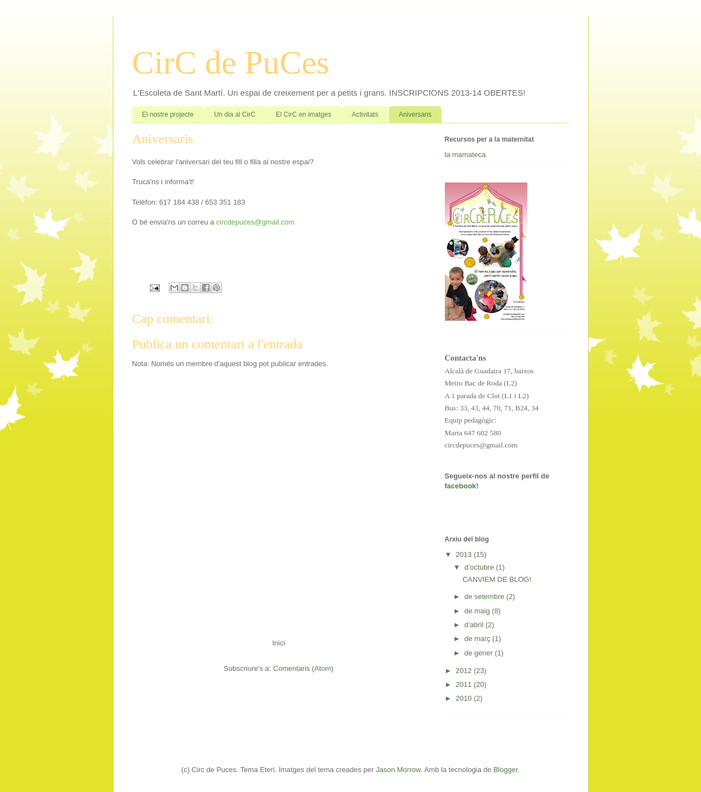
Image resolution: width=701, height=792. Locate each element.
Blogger (506, 769)
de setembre (485, 596)
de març (478, 638)
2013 (465, 554)
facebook (460, 486)
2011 (465, 684)
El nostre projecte (168, 114)
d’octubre (480, 567)
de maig (478, 611)
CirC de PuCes (231, 62)
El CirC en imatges (303, 114)
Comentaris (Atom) (303, 668)
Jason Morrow (398, 769)
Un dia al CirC (235, 114)
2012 (465, 670)
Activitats (365, 114)
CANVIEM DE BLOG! (497, 579)
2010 (465, 698)
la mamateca (465, 154)
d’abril (474, 625)
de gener (479, 653)
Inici (278, 643)
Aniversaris (415, 114)
